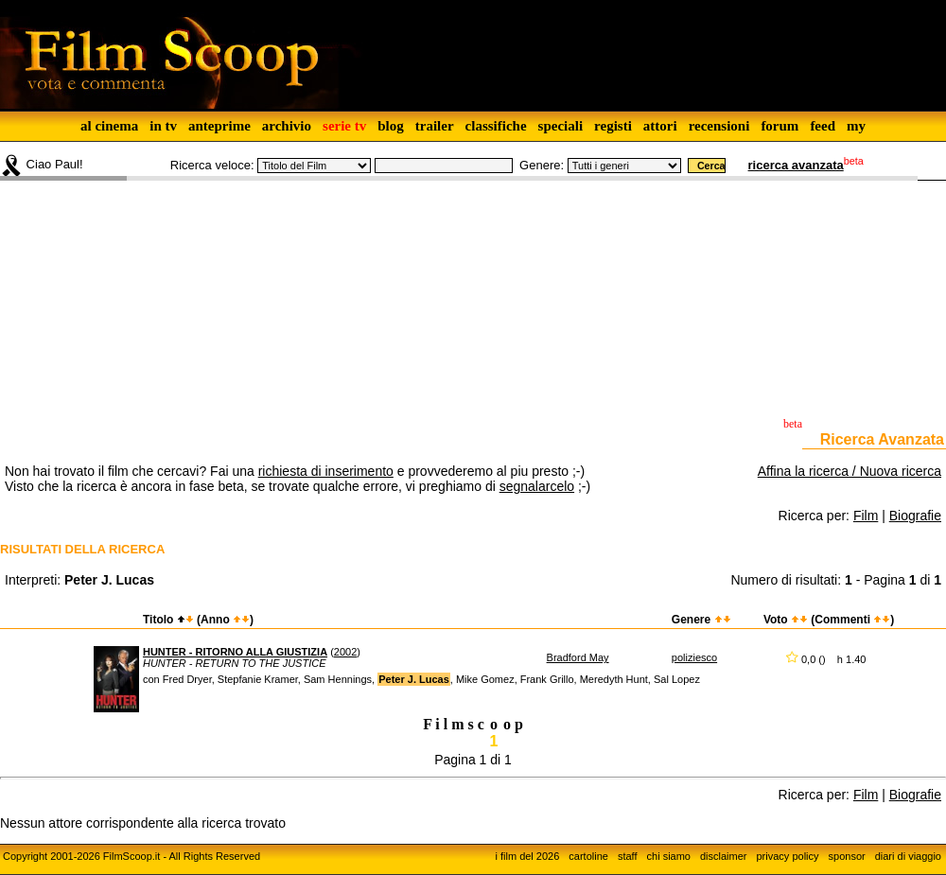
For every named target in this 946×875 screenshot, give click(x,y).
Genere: (541, 165)
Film (865, 515)
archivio (286, 125)
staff (628, 856)
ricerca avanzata (796, 165)
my (856, 125)
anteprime (219, 125)
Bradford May (578, 657)
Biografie (915, 515)
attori (660, 125)
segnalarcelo (536, 486)
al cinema (109, 125)
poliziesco (694, 657)
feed (822, 125)
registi (613, 125)
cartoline (588, 856)
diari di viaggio (908, 856)
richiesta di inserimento (326, 471)
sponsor (847, 856)
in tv (163, 125)
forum (779, 125)
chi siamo (669, 856)
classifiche (496, 125)
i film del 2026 (527, 856)
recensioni (719, 125)
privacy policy (788, 856)
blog (390, 125)
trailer (434, 125)
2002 (345, 651)
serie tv (344, 125)
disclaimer (723, 856)
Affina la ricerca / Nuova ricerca (849, 471)
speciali (561, 125)
